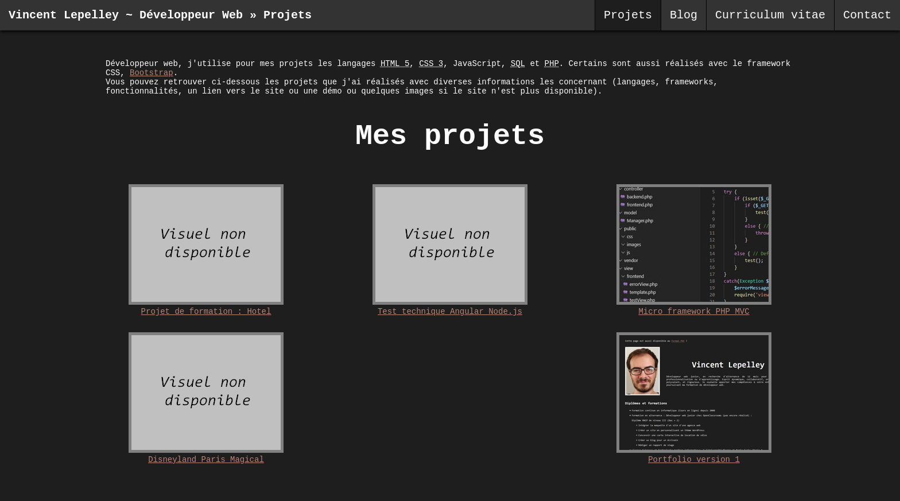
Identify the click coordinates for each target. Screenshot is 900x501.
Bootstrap (151, 72)
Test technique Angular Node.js (450, 311)
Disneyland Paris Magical (206, 459)
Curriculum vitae (770, 15)
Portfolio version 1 (694, 459)
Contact (867, 15)
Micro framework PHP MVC (693, 311)
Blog (683, 15)
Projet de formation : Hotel (206, 311)
